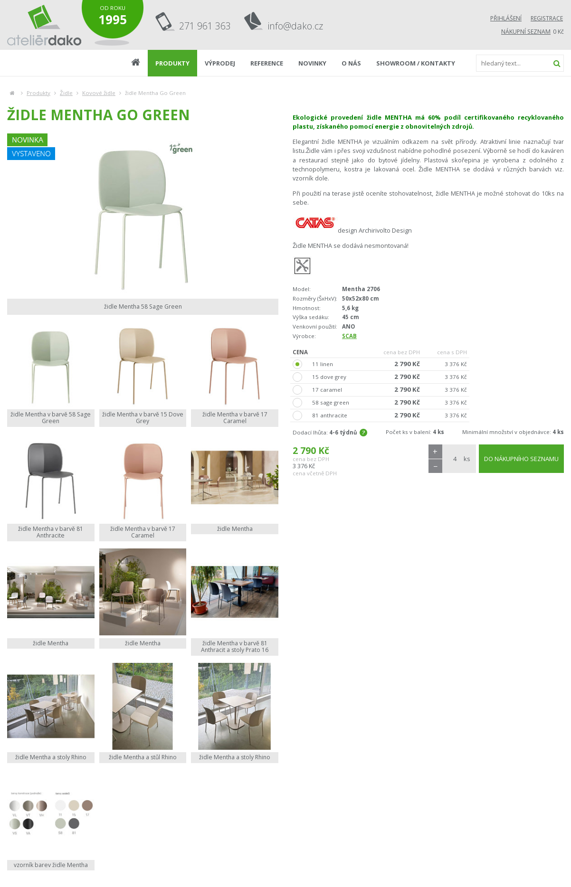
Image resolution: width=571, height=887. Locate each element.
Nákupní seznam (526, 32)
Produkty (38, 92)
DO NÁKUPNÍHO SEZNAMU (521, 458)
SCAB (349, 336)
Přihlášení (506, 18)
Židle (66, 92)
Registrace (547, 18)
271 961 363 (205, 25)
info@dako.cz (295, 25)
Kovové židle (98, 92)
